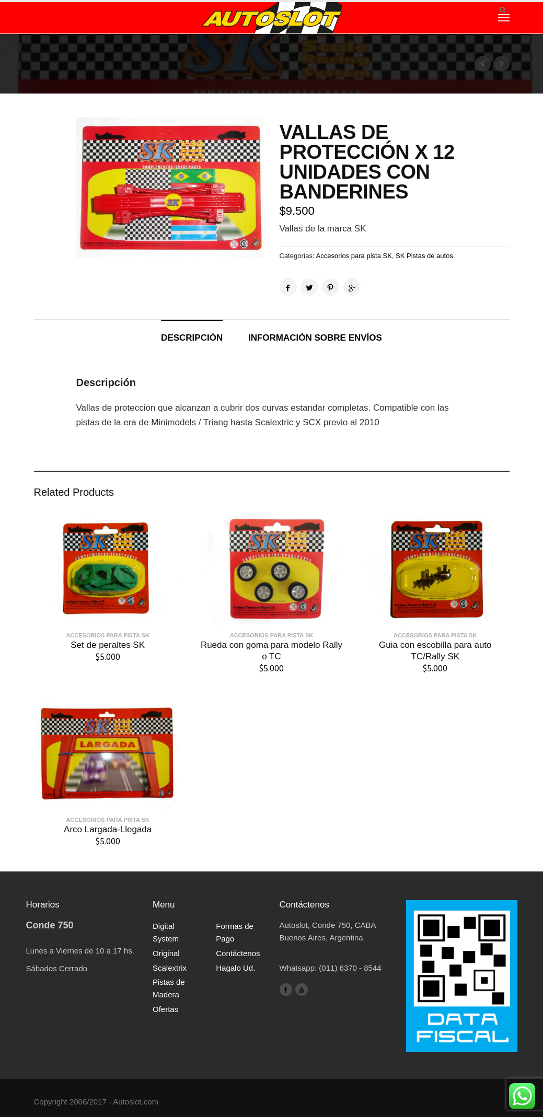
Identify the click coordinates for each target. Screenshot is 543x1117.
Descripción (192, 338)
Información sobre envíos (315, 338)
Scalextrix (170, 967)
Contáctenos (238, 953)
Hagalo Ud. (235, 967)
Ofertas (165, 1009)
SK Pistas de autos (424, 256)
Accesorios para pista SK (354, 256)
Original (166, 953)
